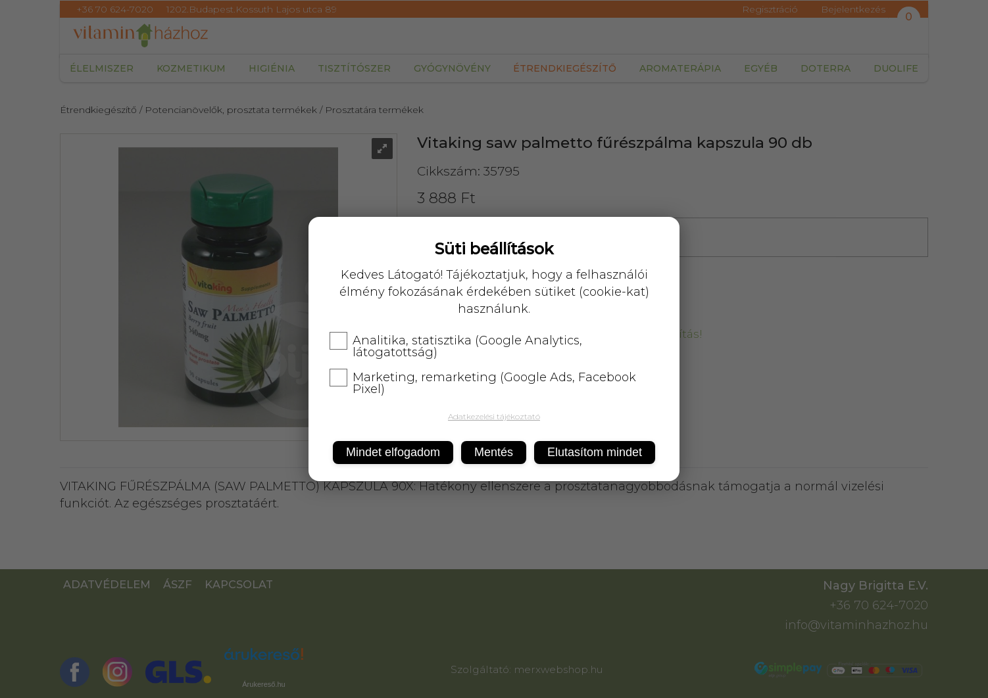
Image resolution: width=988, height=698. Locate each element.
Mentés (493, 452)
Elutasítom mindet (594, 452)
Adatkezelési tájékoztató (494, 416)
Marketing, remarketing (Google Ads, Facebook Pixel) (483, 383)
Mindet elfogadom (393, 452)
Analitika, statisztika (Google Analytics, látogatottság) (456, 346)
